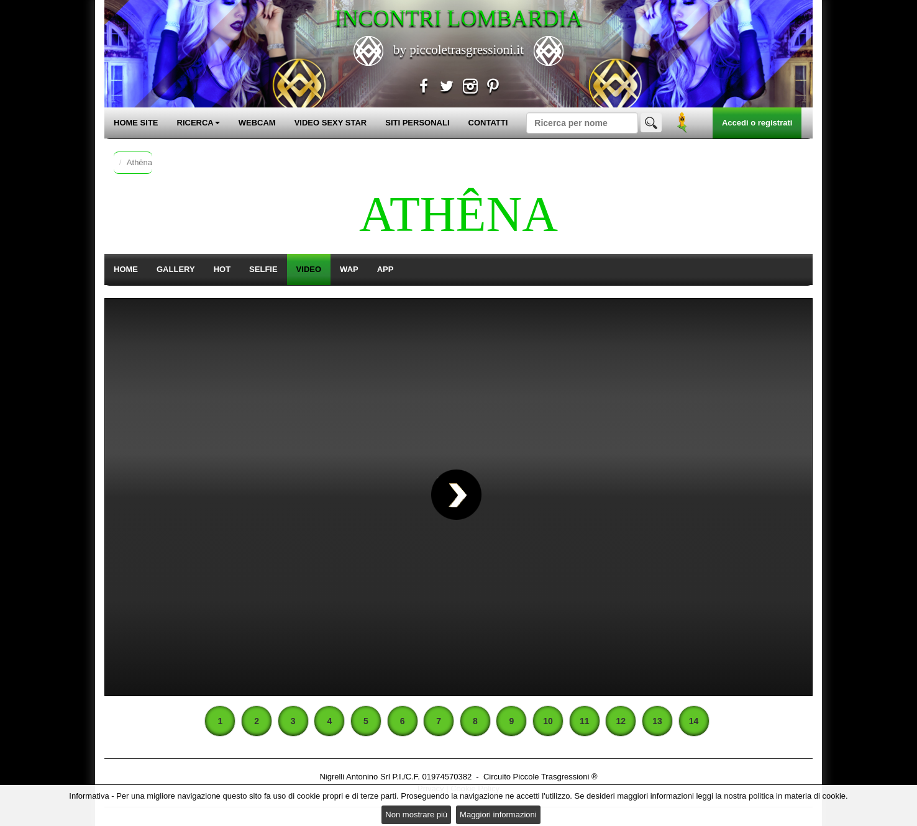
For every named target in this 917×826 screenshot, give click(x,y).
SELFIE (263, 269)
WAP (349, 269)
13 (657, 721)
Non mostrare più (416, 814)
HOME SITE (136, 122)
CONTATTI (488, 122)
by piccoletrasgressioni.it (458, 49)
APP (385, 269)
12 (621, 721)
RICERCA (198, 122)
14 (694, 721)
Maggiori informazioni (498, 814)
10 (548, 721)
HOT (222, 269)
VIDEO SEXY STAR (330, 122)
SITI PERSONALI (417, 122)
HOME (126, 269)
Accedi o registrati (757, 122)
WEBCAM (257, 122)
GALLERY (176, 269)
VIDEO (308, 269)
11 (585, 721)
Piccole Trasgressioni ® (555, 776)
